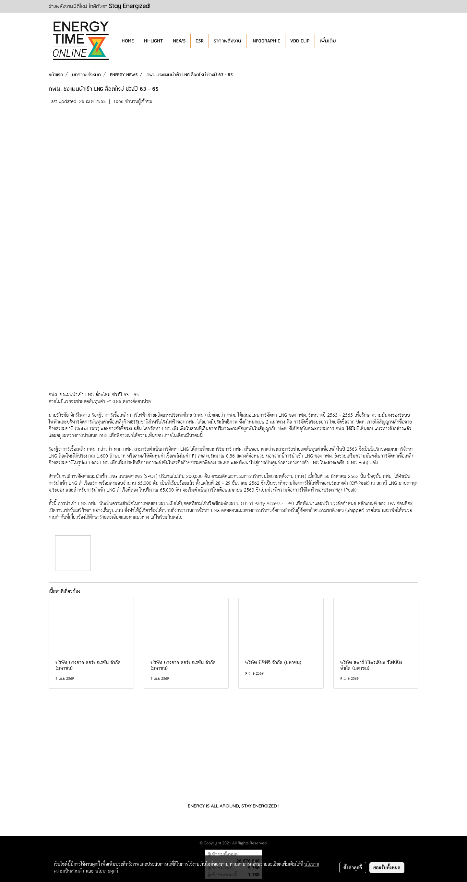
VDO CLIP (300, 41)
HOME (128, 41)
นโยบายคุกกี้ (106, 871)
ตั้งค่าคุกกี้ (352, 867)
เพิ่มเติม (328, 41)
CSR (200, 41)
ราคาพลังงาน (227, 41)
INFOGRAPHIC (265, 41)
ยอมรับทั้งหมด (387, 867)
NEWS (179, 41)
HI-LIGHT (153, 41)
